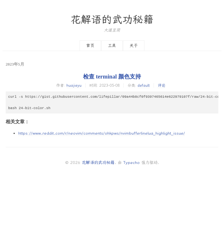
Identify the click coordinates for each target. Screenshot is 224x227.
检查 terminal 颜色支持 (112, 76)
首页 (90, 45)
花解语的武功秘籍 (112, 20)
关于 (134, 45)
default (143, 85)
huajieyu (73, 85)
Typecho (131, 162)
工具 (112, 45)
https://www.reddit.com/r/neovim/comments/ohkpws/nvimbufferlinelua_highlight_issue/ (101, 133)
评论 (161, 85)
